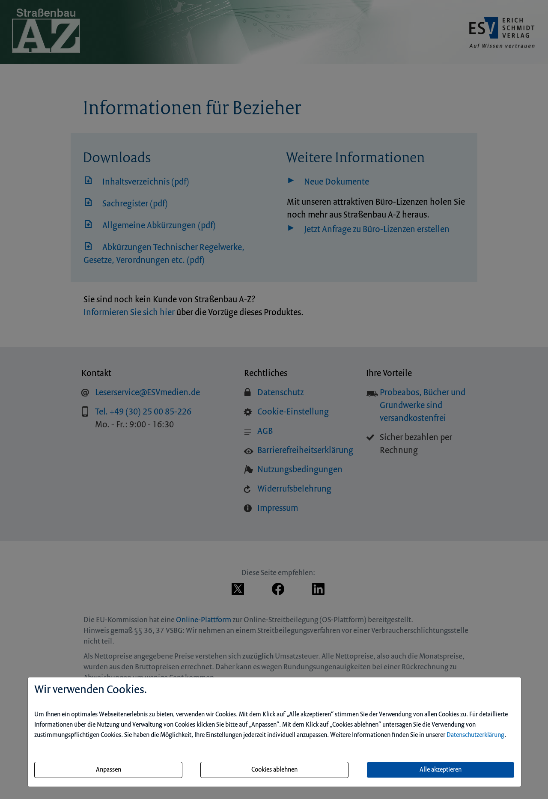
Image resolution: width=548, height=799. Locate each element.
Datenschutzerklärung (475, 735)
